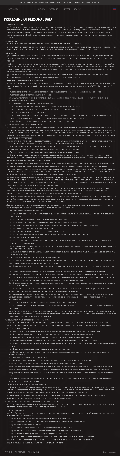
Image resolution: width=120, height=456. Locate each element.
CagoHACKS (11, 9)
